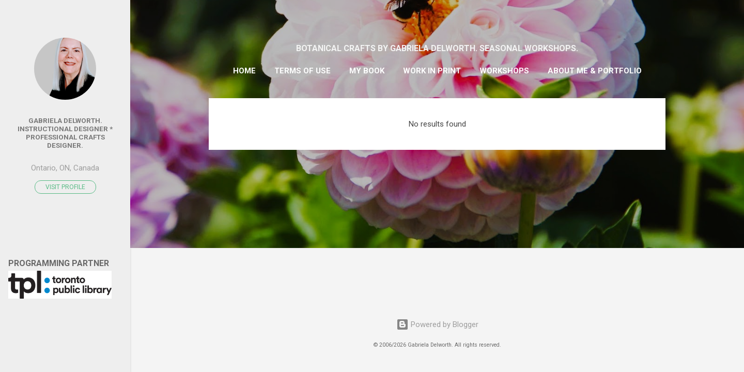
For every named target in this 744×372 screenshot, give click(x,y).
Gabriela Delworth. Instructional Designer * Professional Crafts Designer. (65, 132)
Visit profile (65, 187)
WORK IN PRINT (432, 70)
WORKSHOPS (504, 70)
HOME (244, 70)
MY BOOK (366, 70)
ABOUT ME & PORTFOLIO (595, 70)
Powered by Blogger (437, 324)
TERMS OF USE (302, 70)
